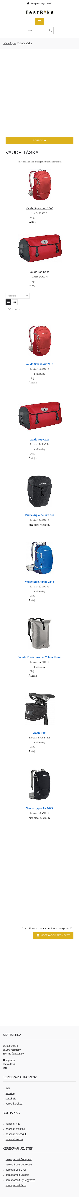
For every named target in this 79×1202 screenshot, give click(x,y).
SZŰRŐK (39, 141)
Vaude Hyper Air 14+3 (39, 808)
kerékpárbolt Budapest (17, 1159)
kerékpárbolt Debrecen (17, 1164)
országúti (9, 1098)
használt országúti (15, 1134)
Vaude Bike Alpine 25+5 (39, 581)
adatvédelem (9, 1064)
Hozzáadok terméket (53, 935)
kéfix (5, 1068)
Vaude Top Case (39, 271)
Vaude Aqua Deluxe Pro (39, 515)
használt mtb (11, 1123)
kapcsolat (9, 1060)
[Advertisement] (39, 93)
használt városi (13, 1139)
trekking (9, 1093)
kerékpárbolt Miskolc (16, 1174)
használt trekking (14, 1128)
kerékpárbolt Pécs (14, 1185)
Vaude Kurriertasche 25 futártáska (39, 657)
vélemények (9, 43)
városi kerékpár (13, 1103)
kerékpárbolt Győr (14, 1169)
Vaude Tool (39, 732)
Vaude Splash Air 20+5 (39, 208)
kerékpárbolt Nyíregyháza (19, 1180)
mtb (6, 1088)
